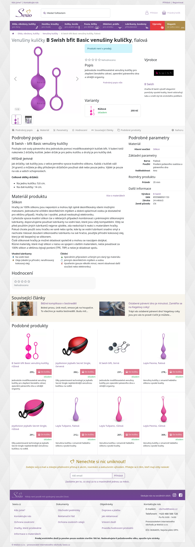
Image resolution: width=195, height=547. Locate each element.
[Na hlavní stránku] (13, 33)
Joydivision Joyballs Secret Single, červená (73, 364)
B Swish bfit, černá (109, 363)
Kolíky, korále (73, 26)
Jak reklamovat (110, 516)
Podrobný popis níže (112, 82)
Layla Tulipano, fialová (67, 425)
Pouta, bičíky (92, 26)
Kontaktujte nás (31, 2)
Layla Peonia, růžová (154, 425)
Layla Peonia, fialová (154, 363)
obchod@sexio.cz (168, 508)
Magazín (176, 26)
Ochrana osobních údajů (71, 521)
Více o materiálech (115, 195)
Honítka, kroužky (52, 26)
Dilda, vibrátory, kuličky (25, 26)
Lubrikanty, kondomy (137, 26)
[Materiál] (42, 130)
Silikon (156, 149)
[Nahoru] (177, 130)
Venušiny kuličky (50, 33)
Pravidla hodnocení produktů (117, 527)
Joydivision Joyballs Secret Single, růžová (29, 427)
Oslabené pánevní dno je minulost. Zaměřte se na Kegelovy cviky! (155, 305)
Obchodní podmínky (69, 510)
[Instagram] (174, 495)
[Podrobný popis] (22, 130)
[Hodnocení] (79, 130)
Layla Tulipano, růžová (111, 425)
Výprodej (158, 26)
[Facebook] (180, 495)
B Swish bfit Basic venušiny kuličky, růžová (30, 364)
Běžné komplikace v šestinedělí (59, 303)
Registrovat (178, 2)
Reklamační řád (66, 516)
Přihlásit (166, 2)
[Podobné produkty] (129, 130)
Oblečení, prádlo (112, 26)
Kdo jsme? (16, 2)
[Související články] (102, 130)
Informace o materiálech (27, 533)
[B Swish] (164, 73)
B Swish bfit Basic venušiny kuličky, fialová (80, 33)
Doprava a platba (111, 510)
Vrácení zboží (109, 521)
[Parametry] (60, 130)
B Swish (149, 84)
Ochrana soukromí (24, 521)
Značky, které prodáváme (27, 527)
